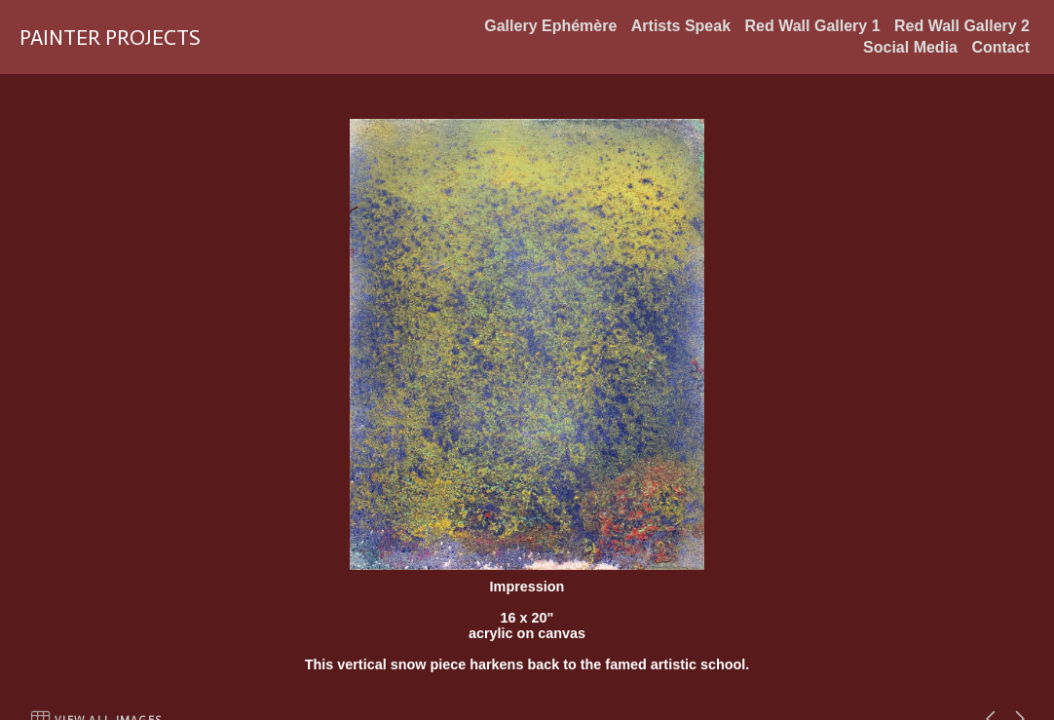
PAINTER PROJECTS (110, 37)
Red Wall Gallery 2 (962, 26)
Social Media (910, 47)
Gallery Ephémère (550, 26)
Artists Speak (681, 26)
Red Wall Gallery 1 (813, 26)
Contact (1000, 47)
